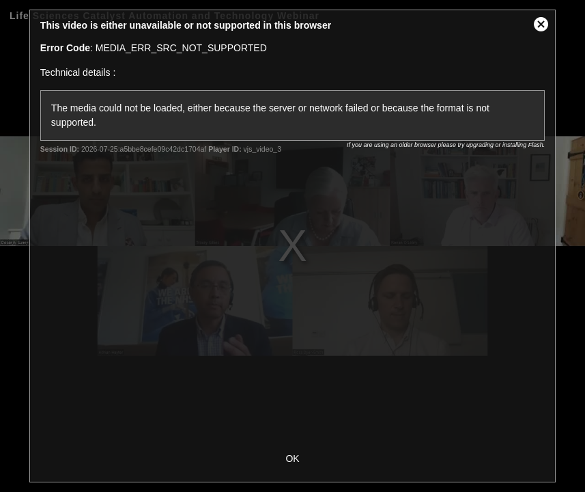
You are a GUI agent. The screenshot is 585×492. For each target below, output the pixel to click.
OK (292, 458)
